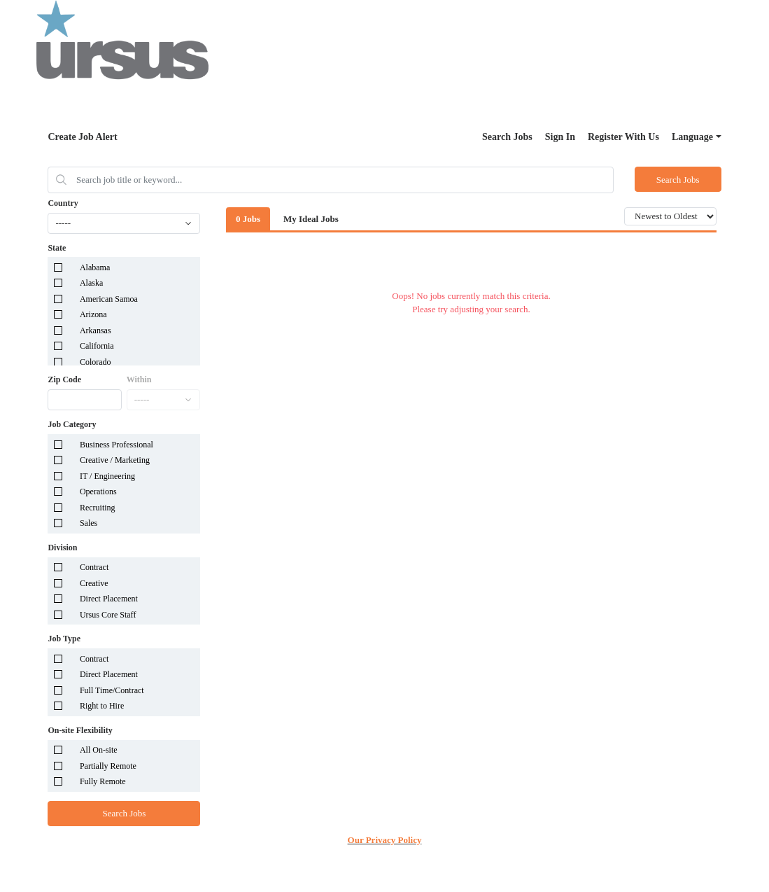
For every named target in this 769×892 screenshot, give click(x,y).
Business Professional (116, 445)
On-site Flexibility (80, 730)
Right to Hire (102, 706)
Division (62, 547)
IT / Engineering (107, 476)
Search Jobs (507, 137)
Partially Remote (108, 766)
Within (139, 379)
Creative (94, 583)
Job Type (64, 638)
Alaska (91, 283)
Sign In (560, 137)
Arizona (93, 314)
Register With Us (623, 137)
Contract (94, 567)
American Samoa (109, 299)
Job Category (72, 424)
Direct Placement (109, 599)
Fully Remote (103, 781)
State (57, 248)
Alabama (95, 267)
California (97, 346)
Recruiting (97, 508)
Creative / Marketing (115, 460)
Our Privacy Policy (385, 840)
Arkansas (95, 330)
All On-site (99, 750)
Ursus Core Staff (108, 615)
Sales (88, 523)
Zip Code (64, 379)
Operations (98, 491)
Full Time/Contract (112, 690)
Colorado (95, 362)
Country (63, 203)
